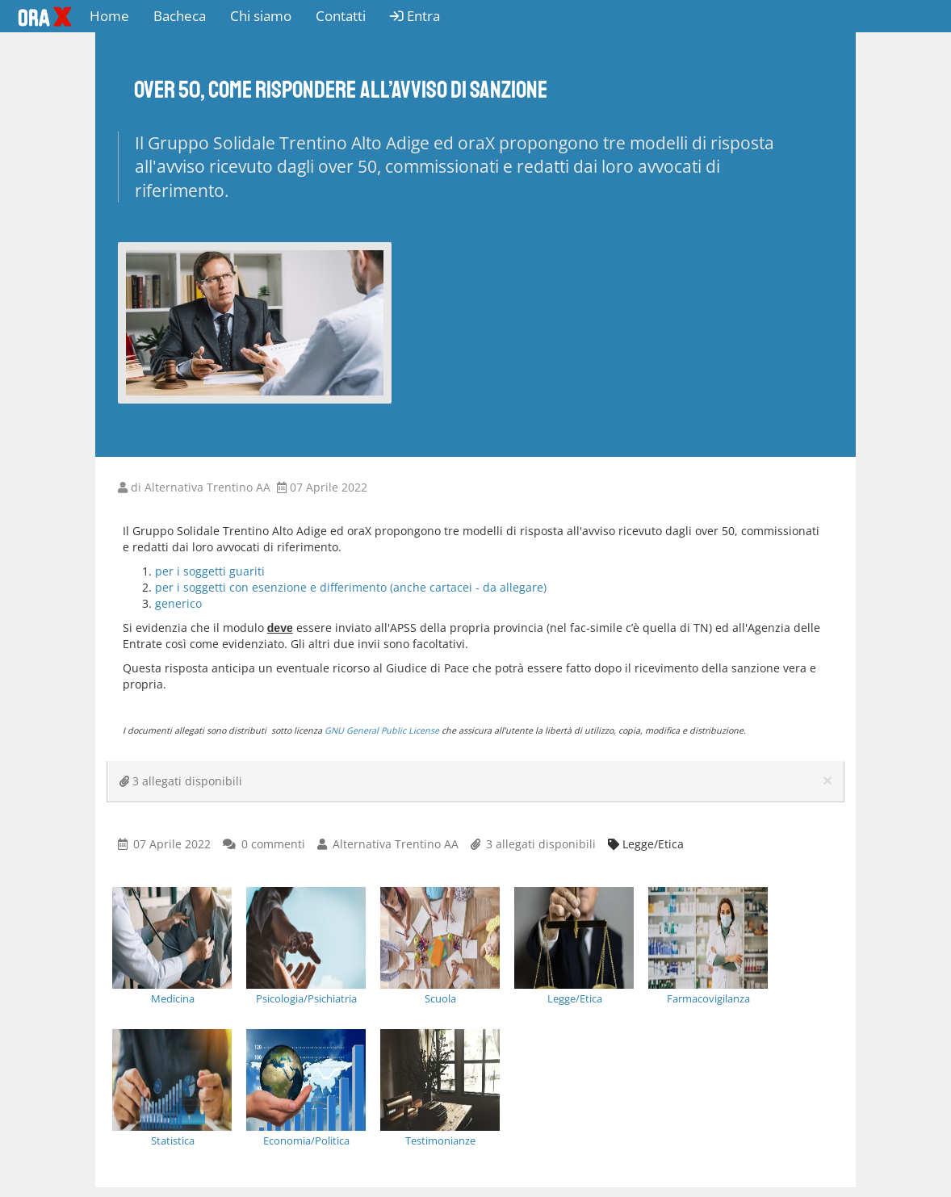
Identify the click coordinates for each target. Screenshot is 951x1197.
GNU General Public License (382, 730)
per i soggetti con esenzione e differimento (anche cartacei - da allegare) (351, 587)
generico (178, 603)
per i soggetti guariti (211, 571)
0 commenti (273, 844)
